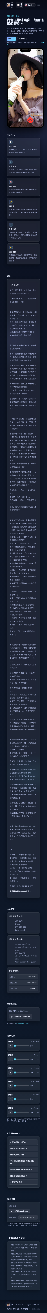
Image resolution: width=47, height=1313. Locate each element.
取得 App (11, 39)
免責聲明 (24, 1309)
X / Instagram (34, 1309)
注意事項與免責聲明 (22, 1023)
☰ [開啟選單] (38, 5)
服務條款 (16, 1309)
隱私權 (9, 1309)
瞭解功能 (22, 39)
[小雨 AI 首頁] (11, 5)
